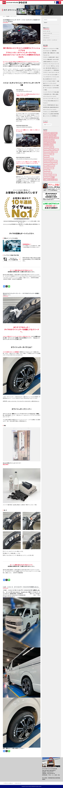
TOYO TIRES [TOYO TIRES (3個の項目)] (46, 142)
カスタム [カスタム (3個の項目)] (52, 149)
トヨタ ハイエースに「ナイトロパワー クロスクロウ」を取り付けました (23, 401)
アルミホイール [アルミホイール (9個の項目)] (47, 147)
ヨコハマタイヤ (16, 592)
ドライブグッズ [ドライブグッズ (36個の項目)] (54, 161)
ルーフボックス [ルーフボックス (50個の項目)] (47, 175)
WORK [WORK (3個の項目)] (54, 142)
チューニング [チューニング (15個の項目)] (46, 156)
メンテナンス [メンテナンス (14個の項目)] (51, 168)
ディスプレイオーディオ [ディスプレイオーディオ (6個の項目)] (48, 158)
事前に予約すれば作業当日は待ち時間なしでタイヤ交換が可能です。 (31, 259)
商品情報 (7, 16)
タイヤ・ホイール (46, 31)
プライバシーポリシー (8, 783)
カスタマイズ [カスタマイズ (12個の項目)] (46, 149)
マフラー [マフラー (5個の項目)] (45, 168)
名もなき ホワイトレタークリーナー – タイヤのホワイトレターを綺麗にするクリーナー (21, 294)
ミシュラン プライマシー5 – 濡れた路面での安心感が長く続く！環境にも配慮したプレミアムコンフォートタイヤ (51, 94)
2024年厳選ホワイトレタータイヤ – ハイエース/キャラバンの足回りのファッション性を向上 (21, 20)
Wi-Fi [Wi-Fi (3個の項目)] (51, 142)
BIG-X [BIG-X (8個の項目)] (49, 133)
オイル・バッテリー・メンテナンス (50, 40)
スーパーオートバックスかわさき (14, 2)
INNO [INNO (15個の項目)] (55, 135)
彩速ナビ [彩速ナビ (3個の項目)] (45, 179)
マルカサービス (24, 592)
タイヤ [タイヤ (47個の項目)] (52, 154)
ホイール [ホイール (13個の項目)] (45, 165)
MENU (60, 3)
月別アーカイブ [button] (47, 124)
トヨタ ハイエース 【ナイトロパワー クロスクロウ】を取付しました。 (21, 587)
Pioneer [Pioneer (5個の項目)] (45, 140)
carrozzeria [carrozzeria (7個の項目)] (46, 135)
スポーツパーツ (46, 35)
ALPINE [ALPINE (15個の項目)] (45, 133)
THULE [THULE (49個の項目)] (52, 140)
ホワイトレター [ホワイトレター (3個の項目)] (51, 165)
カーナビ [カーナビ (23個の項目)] (56, 149)
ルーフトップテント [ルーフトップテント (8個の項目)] (47, 172)
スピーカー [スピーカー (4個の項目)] (55, 151)
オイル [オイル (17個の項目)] (52, 147)
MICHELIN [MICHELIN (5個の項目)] (51, 137)
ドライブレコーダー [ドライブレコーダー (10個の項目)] (47, 163)
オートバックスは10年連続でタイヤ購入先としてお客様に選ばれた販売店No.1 (20, 224)
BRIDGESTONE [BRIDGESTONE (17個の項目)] (54, 133)
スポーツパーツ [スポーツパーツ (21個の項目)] (47, 154)
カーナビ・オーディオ (47, 33)
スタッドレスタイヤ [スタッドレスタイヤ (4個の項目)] (47, 151)
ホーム (4, 16)
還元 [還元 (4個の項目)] (56, 179)
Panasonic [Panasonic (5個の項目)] (56, 137)
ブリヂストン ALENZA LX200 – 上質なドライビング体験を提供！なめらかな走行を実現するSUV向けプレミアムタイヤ (51, 59)
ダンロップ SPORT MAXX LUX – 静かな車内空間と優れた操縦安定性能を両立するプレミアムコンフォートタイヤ (51, 107)
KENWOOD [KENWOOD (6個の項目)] (46, 137)
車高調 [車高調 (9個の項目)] (52, 179)
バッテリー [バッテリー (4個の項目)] (55, 163)
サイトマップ (18, 783)
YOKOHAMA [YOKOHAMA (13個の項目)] (46, 144)
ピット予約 (57, 2)
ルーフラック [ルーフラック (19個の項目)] (53, 175)
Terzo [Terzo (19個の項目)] (49, 140)
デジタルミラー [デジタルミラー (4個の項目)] (47, 161)
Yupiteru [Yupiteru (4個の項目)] (51, 144)
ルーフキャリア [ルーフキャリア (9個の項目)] (47, 170)
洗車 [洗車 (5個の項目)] (49, 179)
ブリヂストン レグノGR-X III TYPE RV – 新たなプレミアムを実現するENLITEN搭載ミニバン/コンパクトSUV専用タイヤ (51, 113)
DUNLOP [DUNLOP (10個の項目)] (51, 135)
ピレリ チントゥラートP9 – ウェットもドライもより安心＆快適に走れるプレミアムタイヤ (51, 100)
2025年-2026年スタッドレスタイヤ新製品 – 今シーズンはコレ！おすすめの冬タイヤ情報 (51, 87)
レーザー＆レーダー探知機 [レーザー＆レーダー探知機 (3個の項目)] (49, 177)
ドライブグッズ (46, 37)
